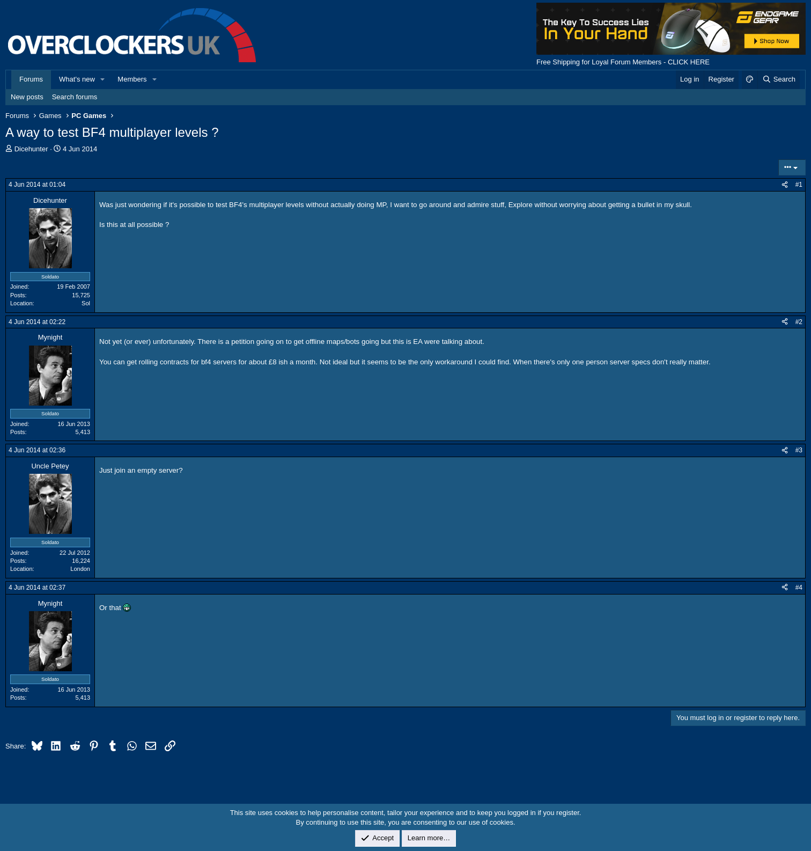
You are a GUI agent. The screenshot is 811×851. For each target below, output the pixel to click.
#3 (798, 450)
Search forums (75, 97)
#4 (798, 587)
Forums (31, 79)
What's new (77, 79)
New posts (27, 97)
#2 (798, 322)
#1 (798, 184)
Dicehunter (31, 149)
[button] (103, 79)
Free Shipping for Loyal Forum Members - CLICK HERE (623, 62)
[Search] (778, 79)
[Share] (785, 185)
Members (131, 79)
